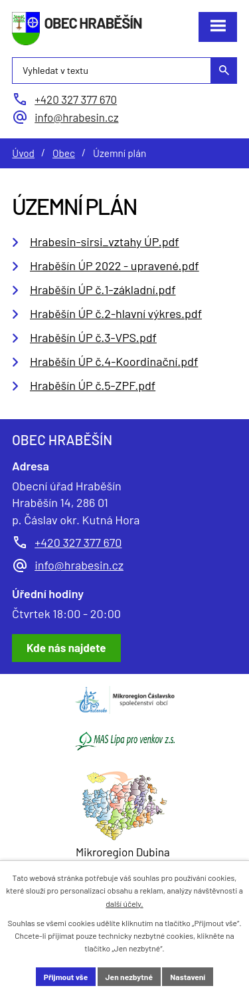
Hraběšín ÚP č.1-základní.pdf (103, 289)
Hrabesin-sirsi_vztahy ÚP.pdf (104, 241)
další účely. (124, 903)
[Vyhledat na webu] (124, 70)
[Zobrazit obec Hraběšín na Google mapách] (66, 648)
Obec (63, 153)
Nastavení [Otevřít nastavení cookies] (187, 976)
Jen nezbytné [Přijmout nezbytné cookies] (129, 976)
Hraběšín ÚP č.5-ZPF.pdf (92, 385)
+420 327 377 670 (78, 542)
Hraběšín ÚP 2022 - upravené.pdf (114, 265)
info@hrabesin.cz (79, 565)
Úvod (23, 153)
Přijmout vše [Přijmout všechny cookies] (66, 976)
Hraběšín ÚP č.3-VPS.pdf (93, 337)
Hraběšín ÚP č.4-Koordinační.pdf (114, 361)
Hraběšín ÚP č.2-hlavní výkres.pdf (116, 313)
